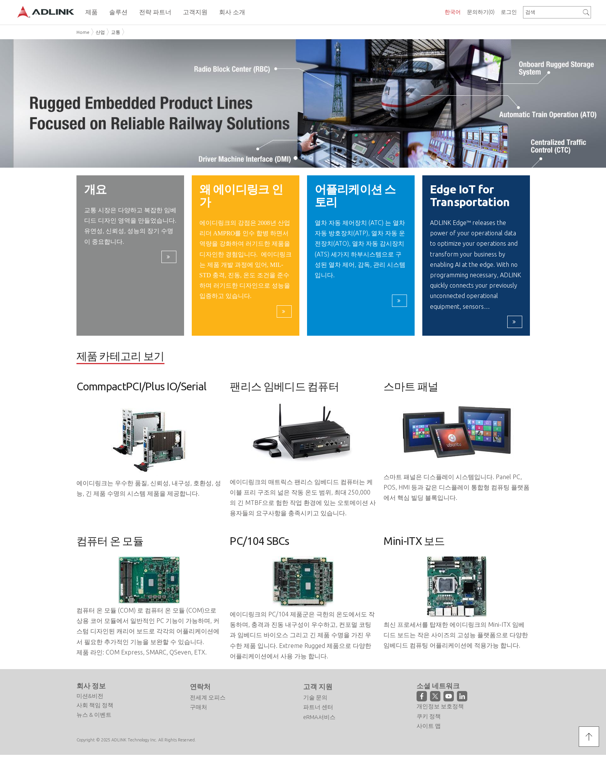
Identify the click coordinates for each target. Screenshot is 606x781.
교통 (115, 32)
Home (83, 32)
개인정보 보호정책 (440, 707)
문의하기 (481, 12)
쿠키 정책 (429, 716)
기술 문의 (315, 697)
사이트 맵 (429, 726)
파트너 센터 (318, 707)
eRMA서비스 (319, 717)
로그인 (509, 12)
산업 (100, 32)
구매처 (198, 707)
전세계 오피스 (208, 697)
